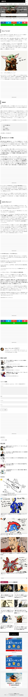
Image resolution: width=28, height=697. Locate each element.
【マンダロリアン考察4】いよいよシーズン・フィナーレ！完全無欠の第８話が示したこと (20, 596)
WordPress (21, 694)
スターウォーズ (4, 15)
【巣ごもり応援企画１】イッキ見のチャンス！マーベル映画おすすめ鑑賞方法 (7, 596)
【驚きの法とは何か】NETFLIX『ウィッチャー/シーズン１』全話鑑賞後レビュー (20, 611)
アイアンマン (5, 593)
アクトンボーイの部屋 (4, 535)
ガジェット (3, 496)
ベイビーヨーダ (9, 15)
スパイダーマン (10, 593)
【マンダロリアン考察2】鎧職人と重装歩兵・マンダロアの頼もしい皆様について (7, 627)
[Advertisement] (14, 88)
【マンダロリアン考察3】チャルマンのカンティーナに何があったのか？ (7, 611)
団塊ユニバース (16, 693)
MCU (2, 593)
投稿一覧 (16, 348)
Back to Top (14, 634)
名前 (1, 396)
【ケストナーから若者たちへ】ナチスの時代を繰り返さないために (16, 457)
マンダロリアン (14, 15)
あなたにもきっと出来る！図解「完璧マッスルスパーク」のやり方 (11, 534)
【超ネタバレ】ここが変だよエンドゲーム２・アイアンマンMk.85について (12, 573)
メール (2, 400)
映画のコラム (9, 14)
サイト (2, 404)
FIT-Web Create (13, 694)
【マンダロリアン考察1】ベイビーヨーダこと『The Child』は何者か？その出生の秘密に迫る (20, 628)
